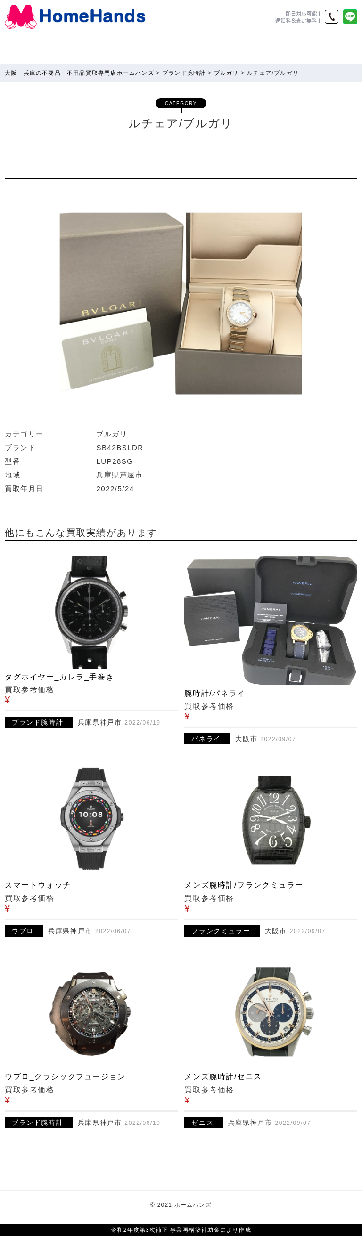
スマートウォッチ (38, 885)
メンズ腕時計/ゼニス (223, 1077)
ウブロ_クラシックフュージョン (65, 1077)
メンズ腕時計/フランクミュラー (243, 885)
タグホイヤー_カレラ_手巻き (59, 677)
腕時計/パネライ (214, 693)
